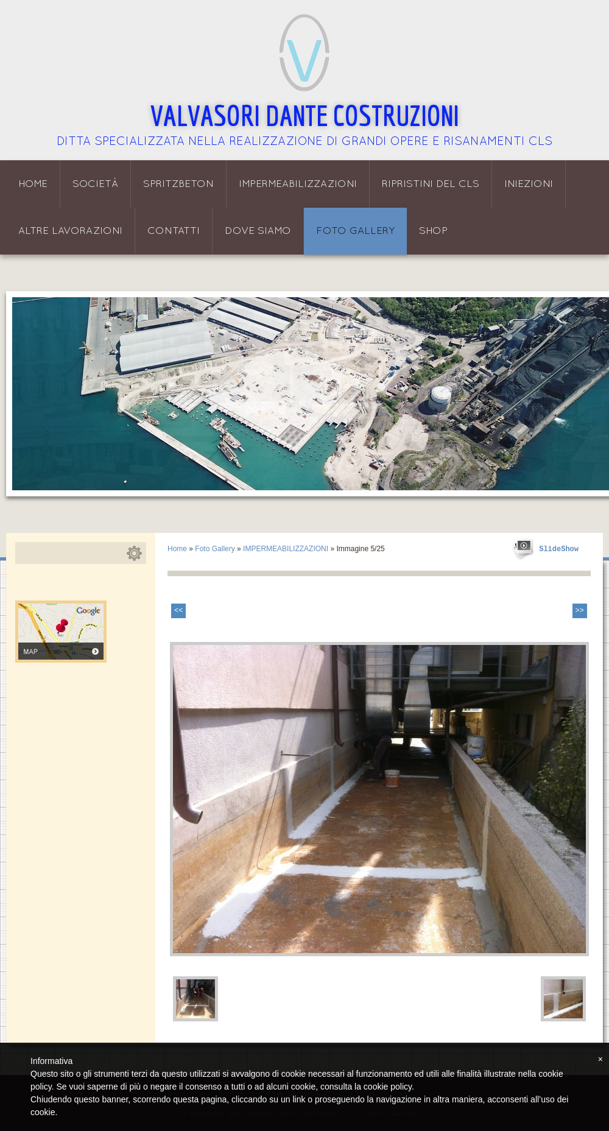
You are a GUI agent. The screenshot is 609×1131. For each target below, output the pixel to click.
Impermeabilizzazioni (298, 184)
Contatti (173, 231)
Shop (433, 231)
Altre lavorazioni (70, 231)
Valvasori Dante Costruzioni (304, 115)
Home (33, 184)
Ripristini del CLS (430, 184)
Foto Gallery (355, 231)
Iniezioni (528, 184)
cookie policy (388, 1086)
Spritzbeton (178, 184)
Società (95, 184)
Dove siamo (258, 231)
